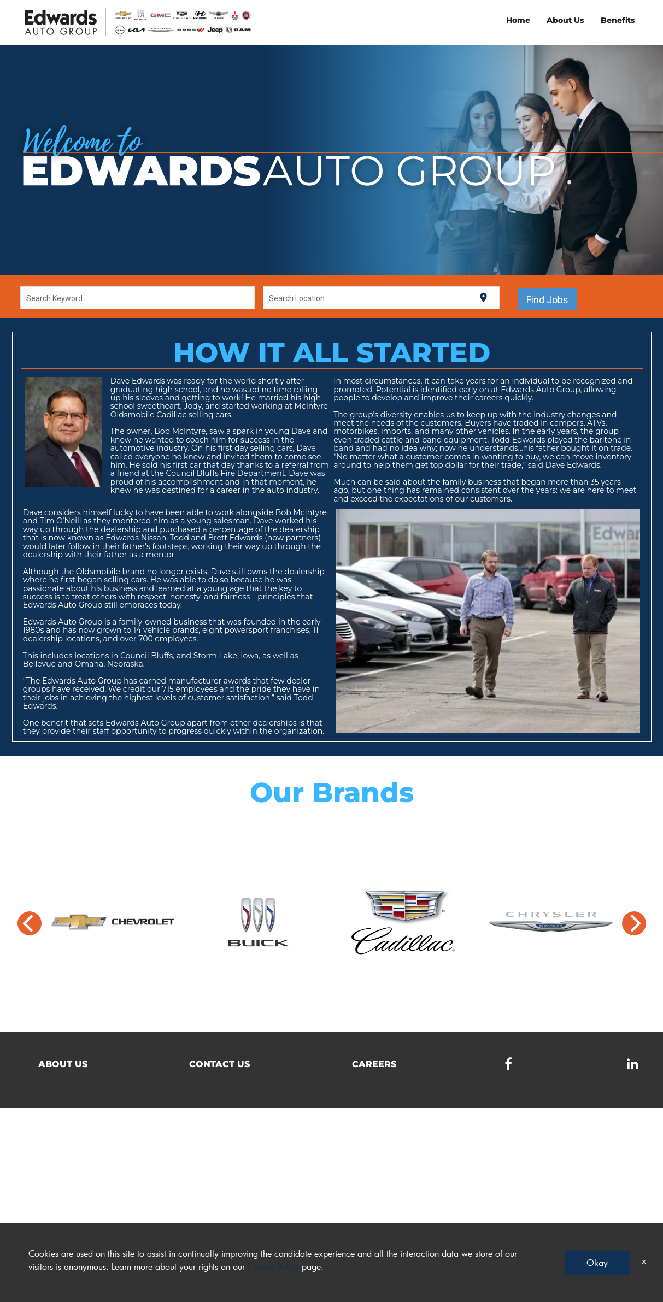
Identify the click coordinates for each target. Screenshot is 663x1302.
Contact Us (219, 1064)
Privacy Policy (273, 1266)
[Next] (634, 923)
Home (518, 20)
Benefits (618, 20)
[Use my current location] (483, 297)
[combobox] (137, 297)
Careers (374, 1064)
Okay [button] (597, 1262)
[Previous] (29, 923)
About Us (565, 20)
